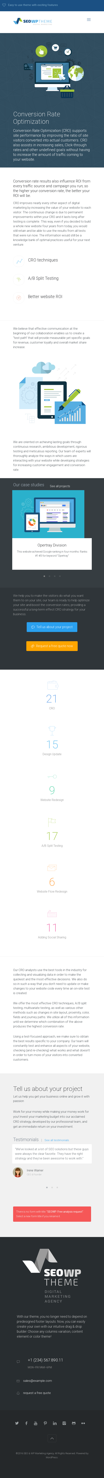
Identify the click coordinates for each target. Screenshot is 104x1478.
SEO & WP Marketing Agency (39, 1453)
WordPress (52, 1457)
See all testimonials (56, 1140)
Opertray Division (52, 545)
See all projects (60, 486)
